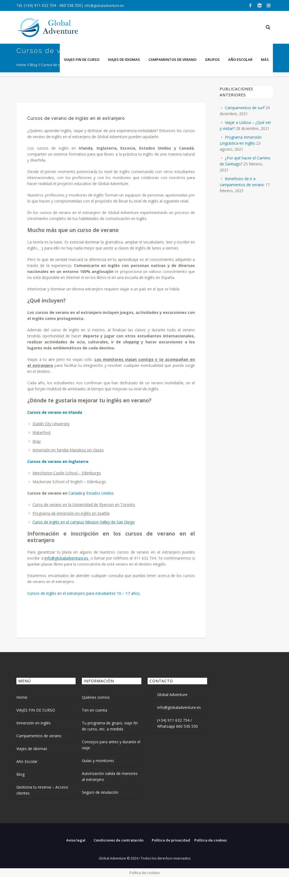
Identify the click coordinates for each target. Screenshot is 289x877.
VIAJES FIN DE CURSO (35, 710)
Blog (20, 774)
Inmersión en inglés (33, 723)
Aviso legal (75, 840)
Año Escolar (26, 761)
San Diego (126, 522)
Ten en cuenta (94, 710)
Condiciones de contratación (119, 840)
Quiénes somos (96, 697)
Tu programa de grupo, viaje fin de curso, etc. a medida (110, 726)
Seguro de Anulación (100, 792)
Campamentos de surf (244, 107)
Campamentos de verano (38, 735)
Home (21, 697)
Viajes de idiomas (31, 748)
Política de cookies (210, 840)
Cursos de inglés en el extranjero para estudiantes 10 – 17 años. (84, 593)
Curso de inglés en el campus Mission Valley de (73, 522)
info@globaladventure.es (104, 5)
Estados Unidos (100, 493)
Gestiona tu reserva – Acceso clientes (42, 790)
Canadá (75, 493)
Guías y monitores (98, 760)
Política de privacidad (171, 840)
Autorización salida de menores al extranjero (110, 776)
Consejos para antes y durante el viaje (111, 744)
